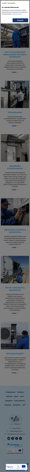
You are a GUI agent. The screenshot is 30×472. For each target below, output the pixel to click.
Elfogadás (20, 20)
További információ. (17, 14)
